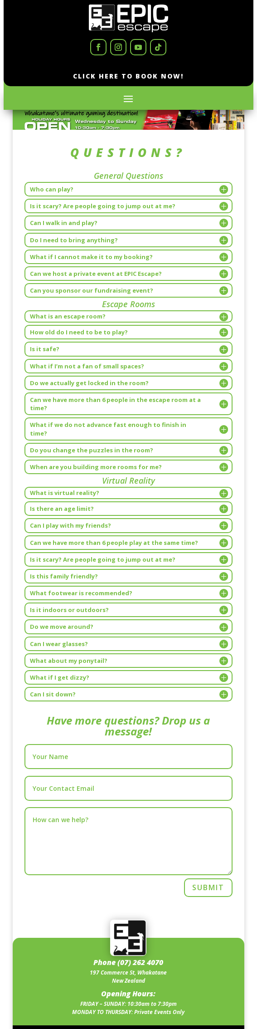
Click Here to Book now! (128, 76)
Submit (208, 887)
